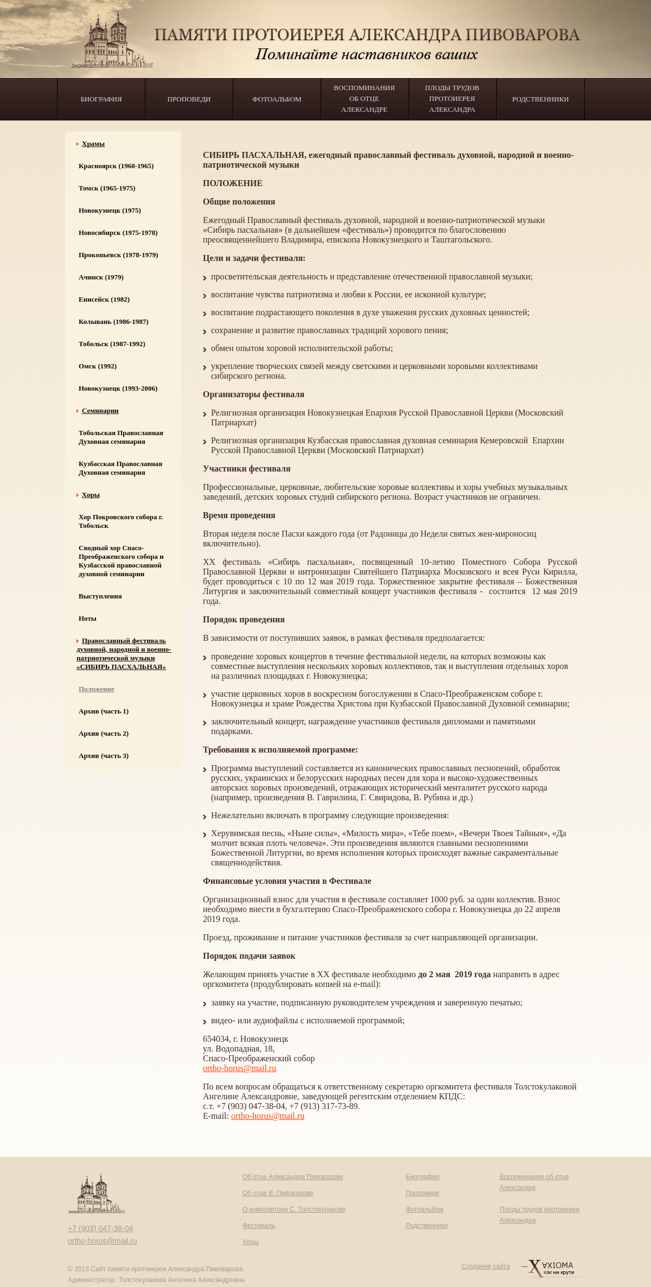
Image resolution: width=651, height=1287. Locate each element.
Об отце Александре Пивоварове (292, 1177)
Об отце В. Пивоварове (277, 1193)
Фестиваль (258, 1225)
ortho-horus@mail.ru (239, 1068)
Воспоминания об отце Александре (364, 98)
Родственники (540, 99)
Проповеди (189, 99)
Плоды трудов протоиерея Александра (452, 98)
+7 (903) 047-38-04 (100, 1228)
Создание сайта (486, 1266)
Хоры (250, 1242)
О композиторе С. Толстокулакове (294, 1209)
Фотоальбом (276, 99)
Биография (101, 99)
